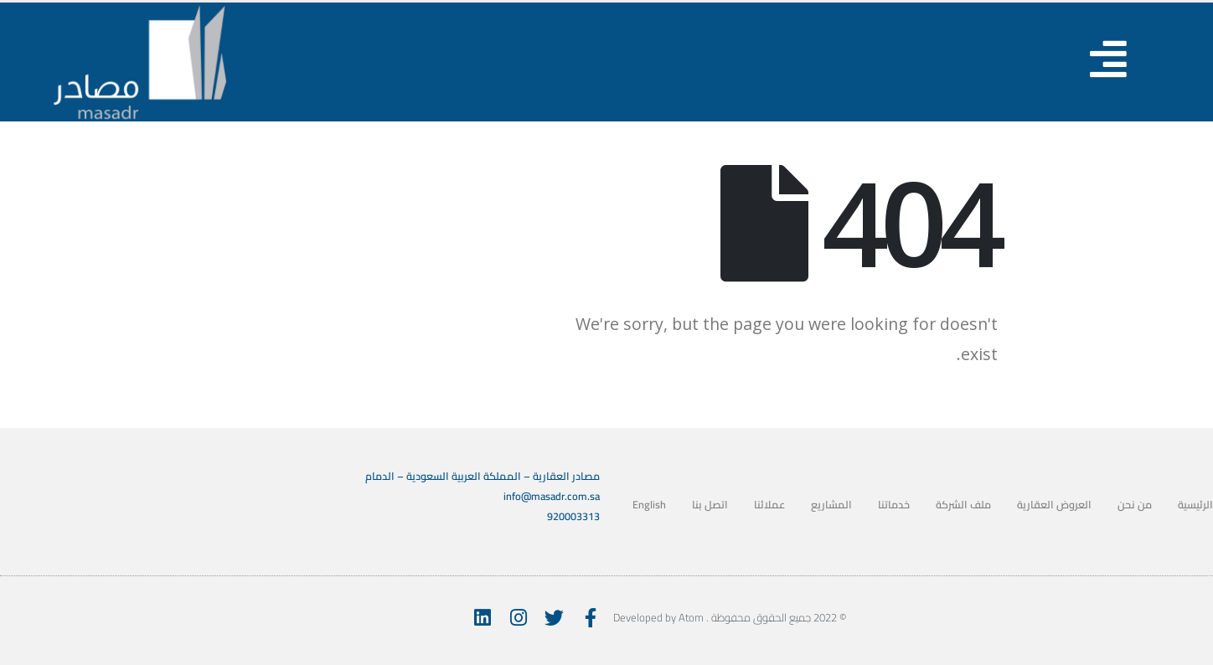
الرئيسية (1195, 504)
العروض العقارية (1054, 504)
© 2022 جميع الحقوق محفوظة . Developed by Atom (729, 617)
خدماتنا (894, 504)
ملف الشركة (963, 504)
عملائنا (769, 504)
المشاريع (831, 504)
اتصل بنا (710, 504)
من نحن (1135, 504)
